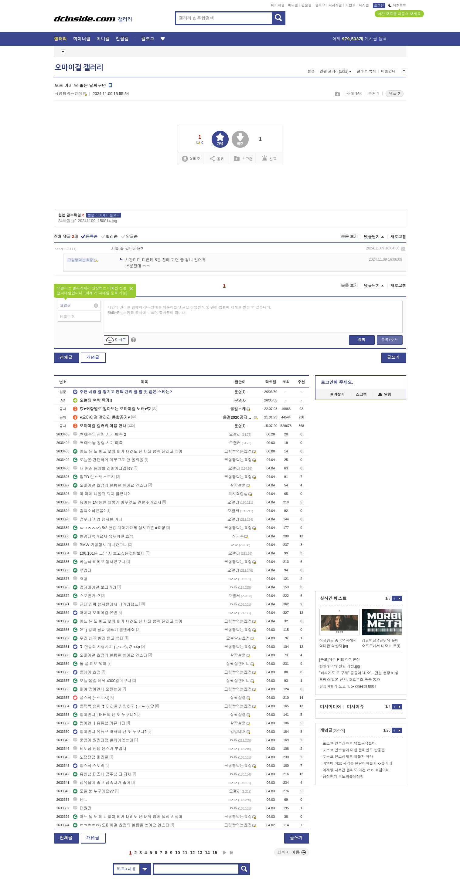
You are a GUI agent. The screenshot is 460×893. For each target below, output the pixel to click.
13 (200, 852)
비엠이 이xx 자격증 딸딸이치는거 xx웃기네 (357, 763)
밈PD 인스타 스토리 (94, 477)
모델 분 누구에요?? (93, 791)
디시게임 (335, 5)
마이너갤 (278, 5)
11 (184, 852)
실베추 (191, 158)
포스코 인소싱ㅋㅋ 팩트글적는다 (349, 743)
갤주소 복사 (366, 71)
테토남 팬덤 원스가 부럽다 (99, 748)
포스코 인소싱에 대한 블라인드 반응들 (354, 750)
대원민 (82, 808)
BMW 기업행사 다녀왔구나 (100, 545)
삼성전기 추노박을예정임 (343, 777)
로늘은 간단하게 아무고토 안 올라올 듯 (110, 460)
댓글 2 (394, 93)
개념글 (93, 357)
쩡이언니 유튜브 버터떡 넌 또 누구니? (109, 731)
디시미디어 (330, 706)
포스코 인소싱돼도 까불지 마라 (348, 757)
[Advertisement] (360, 495)
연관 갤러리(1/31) (336, 71)
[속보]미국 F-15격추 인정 (339, 660)
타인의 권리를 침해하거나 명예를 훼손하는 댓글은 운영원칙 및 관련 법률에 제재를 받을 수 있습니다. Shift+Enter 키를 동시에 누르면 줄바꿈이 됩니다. (189, 310)
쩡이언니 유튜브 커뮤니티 (99, 723)
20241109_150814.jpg (97, 220)
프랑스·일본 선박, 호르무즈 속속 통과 (349, 680)
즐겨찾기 (337, 394)
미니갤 (293, 5)
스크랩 (337, 93)
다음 (225, 853)
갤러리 (60, 38)
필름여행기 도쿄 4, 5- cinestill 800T (348, 686)
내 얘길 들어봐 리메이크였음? (102, 468)
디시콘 (364, 5)
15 (215, 852)
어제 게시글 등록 (359, 38)
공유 (217, 158)
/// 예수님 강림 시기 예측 (98, 443)
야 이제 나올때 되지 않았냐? (101, 494)
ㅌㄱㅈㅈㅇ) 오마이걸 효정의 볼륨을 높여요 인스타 (121, 825)
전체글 (66, 357)
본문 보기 (349, 236)
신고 (269, 158)
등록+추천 (389, 340)
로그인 (379, 5)
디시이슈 (355, 706)
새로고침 (398, 237)
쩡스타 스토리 (88, 765)
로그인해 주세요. (337, 382)
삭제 (403, 249)
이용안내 (388, 71)
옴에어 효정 (87, 672)
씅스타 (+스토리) (91, 697)
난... (80, 799)
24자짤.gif (67, 220)
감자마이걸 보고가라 (94, 587)
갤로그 (320, 5)
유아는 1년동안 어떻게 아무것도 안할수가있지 (117, 502)
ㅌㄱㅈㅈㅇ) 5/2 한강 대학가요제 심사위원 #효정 (119, 528)
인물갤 (307, 5)
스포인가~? (86, 596)
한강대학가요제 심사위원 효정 (103, 536)
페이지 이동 (292, 852)
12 (192, 852)
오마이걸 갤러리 (79, 67)
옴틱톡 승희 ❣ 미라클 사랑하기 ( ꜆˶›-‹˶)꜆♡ (113, 706)
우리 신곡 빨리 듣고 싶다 (98, 638)
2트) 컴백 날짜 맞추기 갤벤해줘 (104, 629)
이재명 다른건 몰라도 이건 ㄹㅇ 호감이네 (356, 770)
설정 (311, 71)
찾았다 (82, 570)
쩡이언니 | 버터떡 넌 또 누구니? (104, 714)
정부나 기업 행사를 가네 (97, 519)
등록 (361, 340)
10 (177, 852)
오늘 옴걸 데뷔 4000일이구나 (102, 680)
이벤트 (351, 5)
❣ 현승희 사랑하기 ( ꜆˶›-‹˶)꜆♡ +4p (106, 646)
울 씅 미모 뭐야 (90, 663)
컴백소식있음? (89, 511)
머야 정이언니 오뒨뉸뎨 (97, 689)
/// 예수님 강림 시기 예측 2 (99, 434)
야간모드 (397, 5)
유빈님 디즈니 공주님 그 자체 (102, 774)
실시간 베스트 (333, 598)
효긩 (80, 579)
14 (207, 852)
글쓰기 (393, 357)
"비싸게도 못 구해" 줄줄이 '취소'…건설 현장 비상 (359, 673)
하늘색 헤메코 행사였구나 (99, 562)
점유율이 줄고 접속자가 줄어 (101, 782)
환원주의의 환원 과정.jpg (339, 666)
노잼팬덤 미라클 (90, 757)
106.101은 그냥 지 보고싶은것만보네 (109, 553)
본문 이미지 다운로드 (104, 215)
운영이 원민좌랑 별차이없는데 (103, 740)
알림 (384, 394)
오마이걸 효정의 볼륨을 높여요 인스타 (110, 485)
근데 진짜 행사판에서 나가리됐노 (105, 604)
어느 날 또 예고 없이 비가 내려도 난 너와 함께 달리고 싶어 (127, 451)
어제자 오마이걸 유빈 (95, 613)
